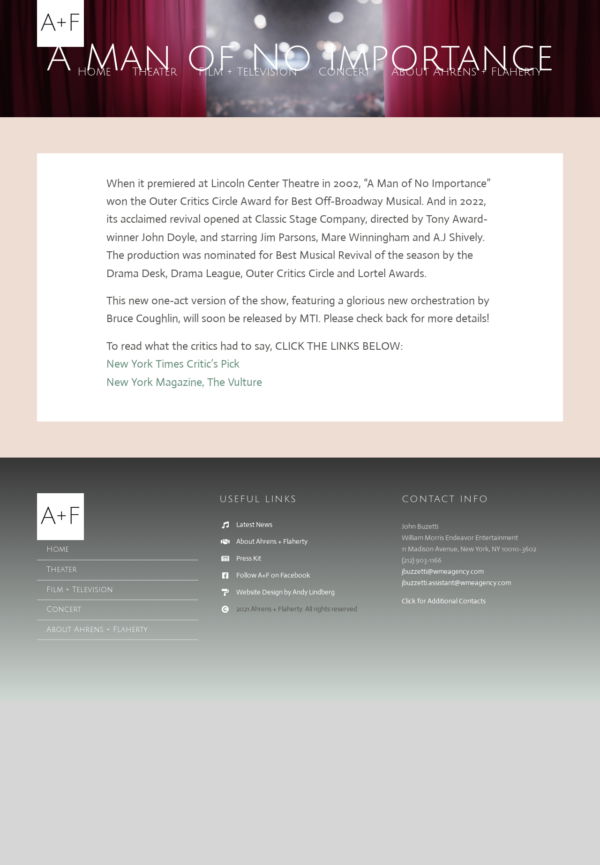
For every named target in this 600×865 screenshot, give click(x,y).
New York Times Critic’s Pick (173, 364)
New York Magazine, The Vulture (184, 382)
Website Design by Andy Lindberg (285, 591)
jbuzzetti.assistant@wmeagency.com (456, 582)
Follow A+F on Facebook (273, 575)
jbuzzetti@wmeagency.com (443, 571)
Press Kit (248, 558)
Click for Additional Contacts (444, 600)
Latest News (254, 524)
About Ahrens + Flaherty (272, 541)
